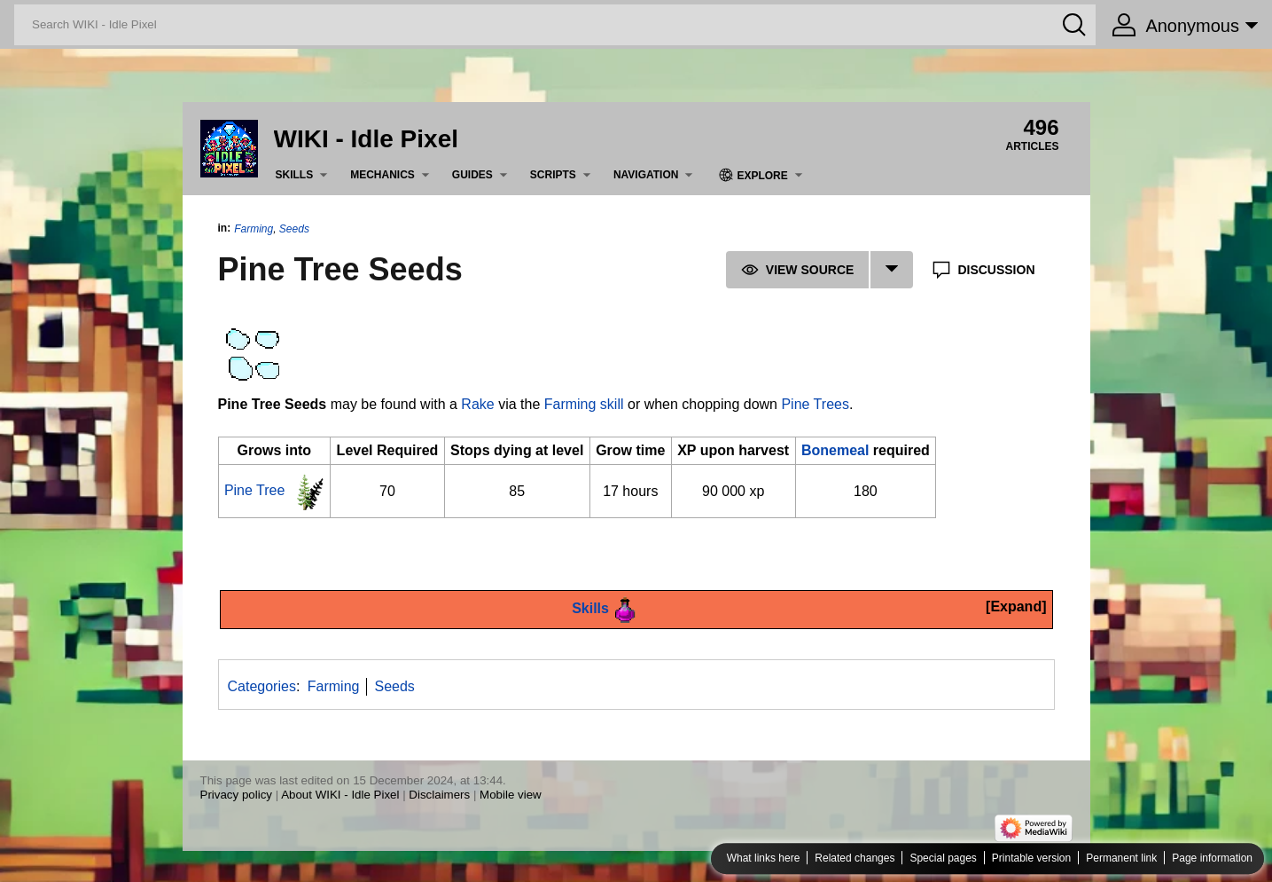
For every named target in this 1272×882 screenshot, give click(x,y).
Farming (253, 229)
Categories (262, 686)
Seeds (294, 229)
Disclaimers (439, 794)
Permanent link (1121, 859)
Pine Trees (814, 404)
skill (612, 404)
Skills (590, 608)
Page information (1212, 859)
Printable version (1031, 859)
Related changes (854, 859)
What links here (763, 859)
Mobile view (511, 794)
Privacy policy (236, 794)
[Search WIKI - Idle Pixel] (555, 24)
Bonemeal (835, 450)
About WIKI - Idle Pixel (340, 794)
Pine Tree (254, 490)
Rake (477, 404)
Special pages (942, 859)
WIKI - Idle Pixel (366, 139)
